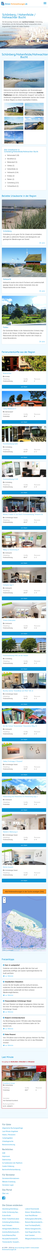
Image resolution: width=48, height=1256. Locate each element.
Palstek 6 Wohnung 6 (10, 832)
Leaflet (4, 948)
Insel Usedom (30, 1235)
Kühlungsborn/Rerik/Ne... (34, 1219)
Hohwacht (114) (12, 172)
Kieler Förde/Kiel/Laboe (10, 1219)
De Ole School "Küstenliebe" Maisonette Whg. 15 (20, 726)
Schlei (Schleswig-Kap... (10, 1212)
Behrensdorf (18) (13, 155)
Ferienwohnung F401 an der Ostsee (15, 655)
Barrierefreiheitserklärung (11, 1169)
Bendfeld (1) (11, 159)
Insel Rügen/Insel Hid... (33, 1232)
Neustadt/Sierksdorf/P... (10, 1239)
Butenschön (7, 373)
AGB (3, 1153)
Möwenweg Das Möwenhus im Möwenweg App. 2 (20, 796)
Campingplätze (7, 1138)
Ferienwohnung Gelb (10, 444)
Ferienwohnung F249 (10, 479)
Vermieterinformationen (10, 1178)
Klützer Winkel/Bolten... (33, 1212)
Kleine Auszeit (8, 867)
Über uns (5, 1193)
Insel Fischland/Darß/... (33, 1225)
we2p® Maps (17, 948)
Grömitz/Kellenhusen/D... (11, 1232)
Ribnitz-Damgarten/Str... (33, 1229)
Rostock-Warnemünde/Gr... (34, 1222)
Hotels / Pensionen (8, 1135)
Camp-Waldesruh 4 (9, 409)
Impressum (6, 1156)
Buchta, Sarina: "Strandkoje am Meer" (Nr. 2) (18, 691)
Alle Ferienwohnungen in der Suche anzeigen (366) (24, 891)
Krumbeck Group (9, 1083)
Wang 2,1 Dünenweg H (11, 550)
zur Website (8, 976)
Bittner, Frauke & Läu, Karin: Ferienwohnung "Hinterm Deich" (24, 514)
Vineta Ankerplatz (9, 620)
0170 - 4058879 (7, 1106)
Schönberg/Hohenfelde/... (11, 1222)
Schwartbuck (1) (12, 186)
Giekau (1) (10, 165)
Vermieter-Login (8, 1185)
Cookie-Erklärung (8, 1166)
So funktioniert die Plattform (12, 1163)
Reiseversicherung (8, 1145)
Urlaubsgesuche (7, 1141)
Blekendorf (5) (12, 162)
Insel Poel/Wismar (31, 1215)
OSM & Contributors (7, 950)
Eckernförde (6, 1215)
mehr (42, 243)
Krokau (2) (10, 176)
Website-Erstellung (8, 1182)
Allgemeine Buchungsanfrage (12, 1128)
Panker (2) (10, 179)
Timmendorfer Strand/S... (11, 1242)
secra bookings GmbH (22, 1248)
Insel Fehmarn (7, 1225)
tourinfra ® (25, 948)
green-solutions (41, 948)
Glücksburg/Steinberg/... (10, 1209)
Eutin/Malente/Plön (9, 1235)
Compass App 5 (8, 585)
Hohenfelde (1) (12, 169)
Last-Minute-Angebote (10, 1131)
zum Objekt (24, 387)
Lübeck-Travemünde (32, 1209)
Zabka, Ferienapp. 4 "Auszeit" (13, 761)
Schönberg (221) (13, 183)
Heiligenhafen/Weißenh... (11, 1229)
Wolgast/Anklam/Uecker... (34, 1239)
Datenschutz (6, 1160)
